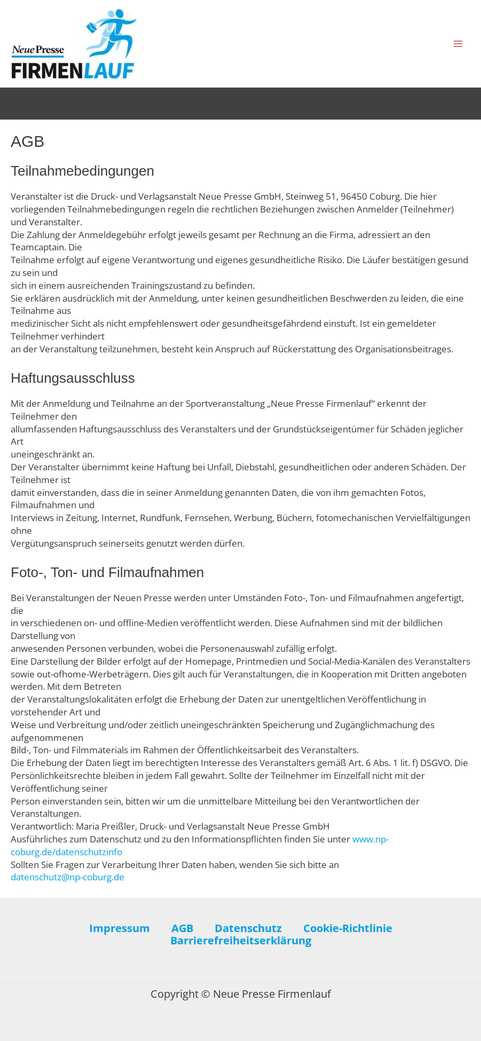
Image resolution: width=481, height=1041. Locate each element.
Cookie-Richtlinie (347, 928)
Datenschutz (248, 928)
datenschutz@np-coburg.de (67, 877)
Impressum (119, 928)
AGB (182, 928)
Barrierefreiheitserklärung (240, 940)
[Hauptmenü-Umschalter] (458, 43)
